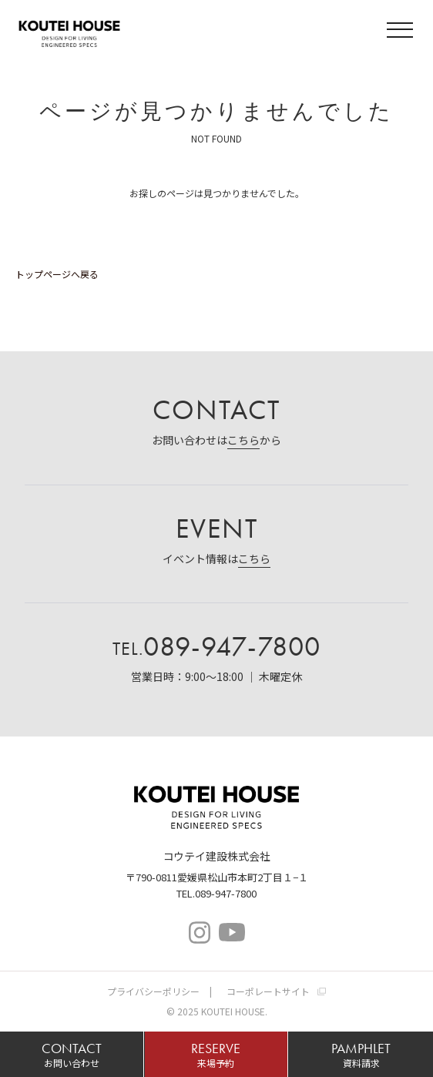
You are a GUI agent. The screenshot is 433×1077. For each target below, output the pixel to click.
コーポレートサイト (268, 991)
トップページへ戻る (57, 273)
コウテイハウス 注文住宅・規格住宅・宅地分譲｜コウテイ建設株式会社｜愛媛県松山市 (69, 31)
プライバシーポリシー (153, 991)
